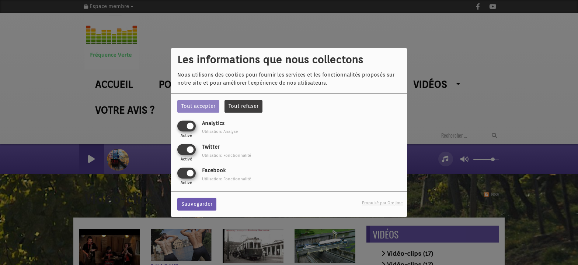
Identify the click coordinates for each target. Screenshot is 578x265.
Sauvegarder (196, 204)
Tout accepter (198, 106)
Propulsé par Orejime (382, 203)
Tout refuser (243, 106)
